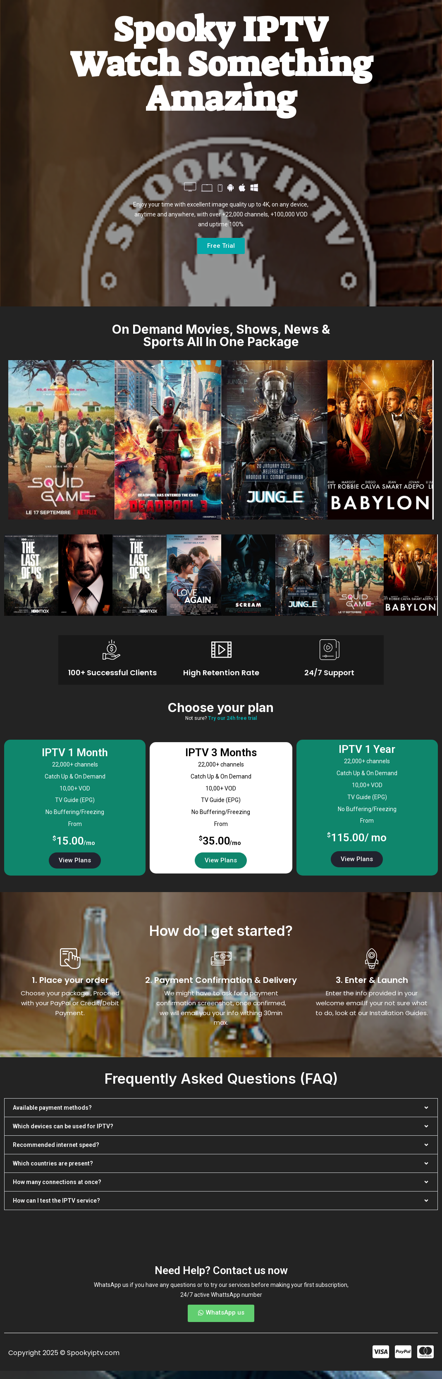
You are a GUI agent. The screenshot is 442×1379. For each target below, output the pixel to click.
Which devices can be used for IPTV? (63, 1126)
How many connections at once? (57, 1182)
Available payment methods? (52, 1107)
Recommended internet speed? (56, 1145)
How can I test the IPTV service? (56, 1200)
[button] (221, 1108)
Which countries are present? (53, 1163)
